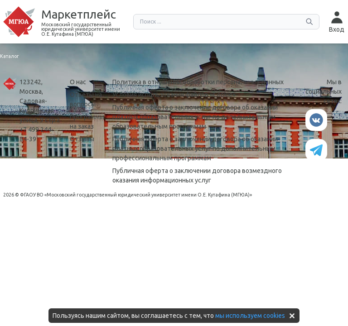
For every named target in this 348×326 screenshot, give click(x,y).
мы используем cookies (250, 315)
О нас (78, 82)
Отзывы (82, 139)
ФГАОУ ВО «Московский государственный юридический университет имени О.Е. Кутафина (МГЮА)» (136, 194)
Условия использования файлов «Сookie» (174, 94)
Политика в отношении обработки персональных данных (198, 82)
